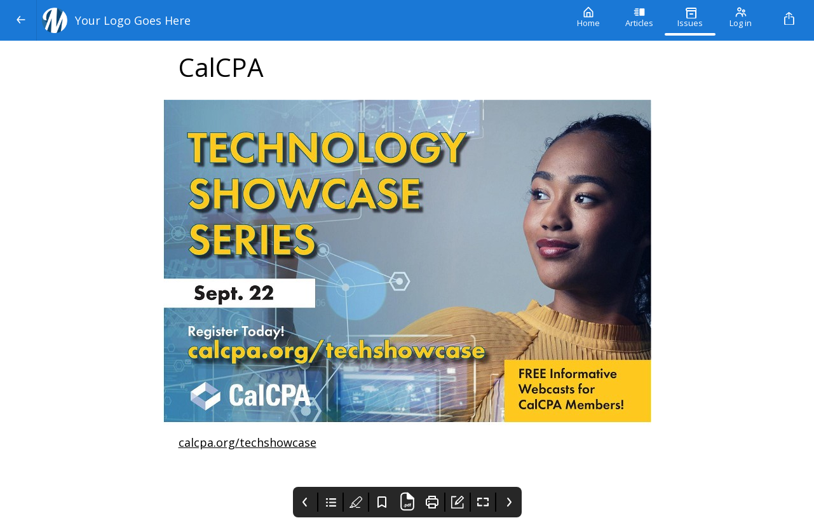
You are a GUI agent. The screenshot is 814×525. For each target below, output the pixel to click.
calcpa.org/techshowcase (247, 442)
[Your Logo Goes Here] (300, 20)
